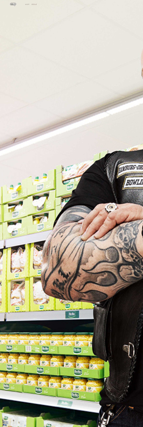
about (34, 4)
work (27, 4)
